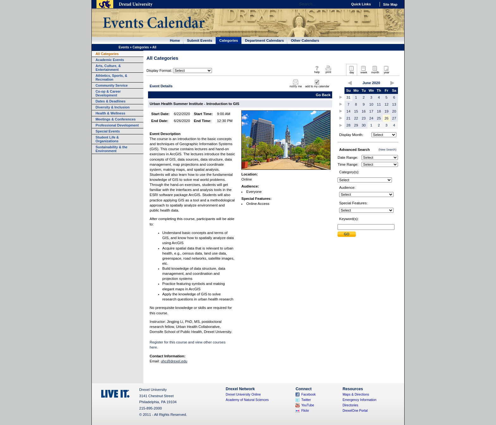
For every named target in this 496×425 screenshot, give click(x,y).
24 (371, 118)
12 (386, 104)
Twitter (306, 400)
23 (364, 118)
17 (371, 111)
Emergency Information (359, 400)
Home (175, 40)
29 (356, 125)
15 (356, 111)
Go (341, 4)
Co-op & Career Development (108, 93)
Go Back (323, 95)
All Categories (107, 54)
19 (386, 111)
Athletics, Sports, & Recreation (111, 77)
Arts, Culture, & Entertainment (108, 67)
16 (364, 111)
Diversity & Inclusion (113, 107)
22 (356, 118)
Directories (350, 405)
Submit (347, 234)
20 (394, 111)
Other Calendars (305, 40)
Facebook (308, 394)
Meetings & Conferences (116, 119)
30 (364, 125)
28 (348, 125)
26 (386, 118)
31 (348, 97)
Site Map (390, 4)
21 (348, 118)
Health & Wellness (110, 113)
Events (124, 47)
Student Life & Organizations (107, 139)
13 (394, 104)
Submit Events (199, 40)
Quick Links (361, 4)
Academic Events (110, 60)
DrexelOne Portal (355, 410)
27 (394, 118)
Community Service (112, 85)
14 (348, 111)
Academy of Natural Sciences (247, 400)
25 (379, 118)
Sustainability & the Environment (111, 149)
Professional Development (117, 125)
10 (371, 104)
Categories (228, 40)
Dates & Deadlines (111, 101)
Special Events (108, 131)
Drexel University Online (243, 394)
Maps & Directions (356, 394)
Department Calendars (264, 40)
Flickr (305, 410)
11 (379, 104)
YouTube (307, 405)
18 (379, 111)
